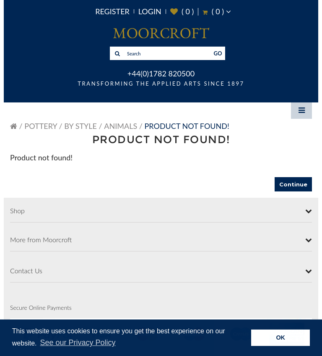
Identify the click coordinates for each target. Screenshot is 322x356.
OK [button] (280, 337)
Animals (120, 126)
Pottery (40, 126)
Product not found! (187, 126)
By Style (80, 126)
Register (112, 11)
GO (218, 53)
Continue (293, 184)
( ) (182, 11)
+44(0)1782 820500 (161, 73)
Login (149, 11)
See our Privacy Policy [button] (78, 342)
